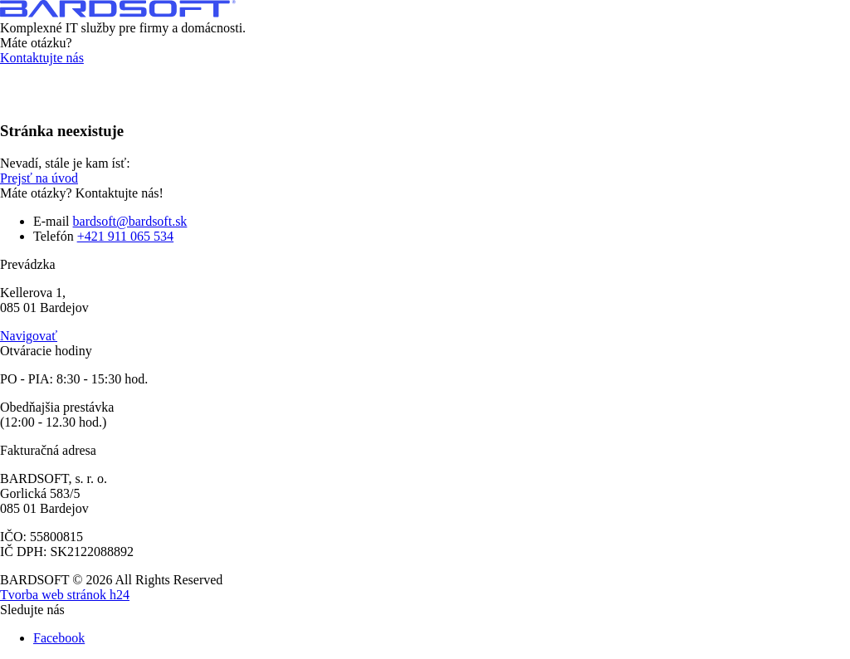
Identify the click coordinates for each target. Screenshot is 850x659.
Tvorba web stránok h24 (64, 595)
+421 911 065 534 (125, 236)
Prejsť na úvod (39, 178)
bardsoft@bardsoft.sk (130, 221)
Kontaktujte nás (42, 58)
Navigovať (28, 336)
